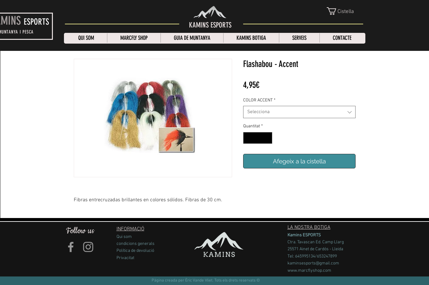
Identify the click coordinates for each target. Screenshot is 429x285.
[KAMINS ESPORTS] (210, 25)
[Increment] (267, 137)
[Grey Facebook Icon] (71, 247)
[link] (345, 11)
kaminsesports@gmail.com (313, 263)
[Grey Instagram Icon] (88, 247)
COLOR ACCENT (259, 100)
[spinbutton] (257, 137)
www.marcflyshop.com (309, 270)
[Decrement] (248, 137)
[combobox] (299, 112)
